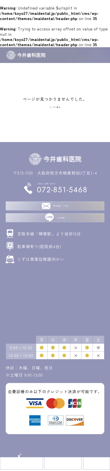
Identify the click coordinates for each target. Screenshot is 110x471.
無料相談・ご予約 (61, 211)
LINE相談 (60, 229)
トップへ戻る (55, 106)
